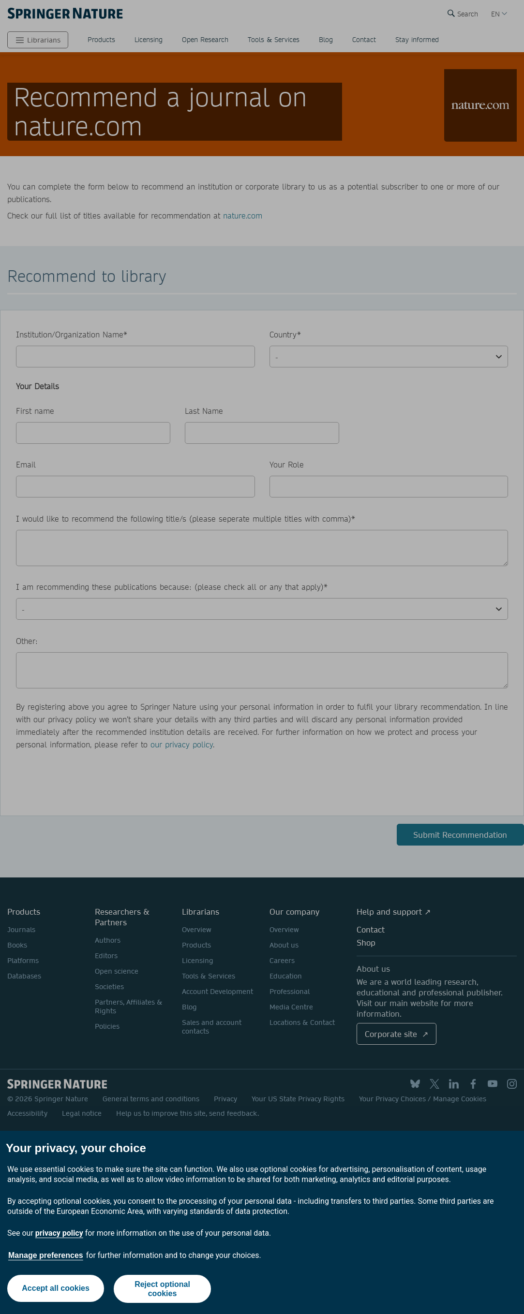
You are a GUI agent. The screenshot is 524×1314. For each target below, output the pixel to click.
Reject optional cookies (163, 1289)
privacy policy (59, 1233)
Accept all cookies (55, 1289)
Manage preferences (45, 1255)
